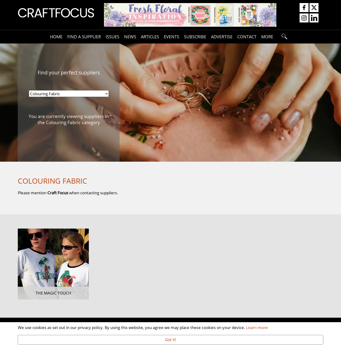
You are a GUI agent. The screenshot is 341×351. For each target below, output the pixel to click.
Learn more (257, 327)
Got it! (170, 339)
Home (56, 36)
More (267, 36)
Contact (246, 36)
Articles (150, 36)
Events (171, 36)
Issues (112, 36)
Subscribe (195, 36)
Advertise (222, 36)
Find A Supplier (84, 36)
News (130, 36)
